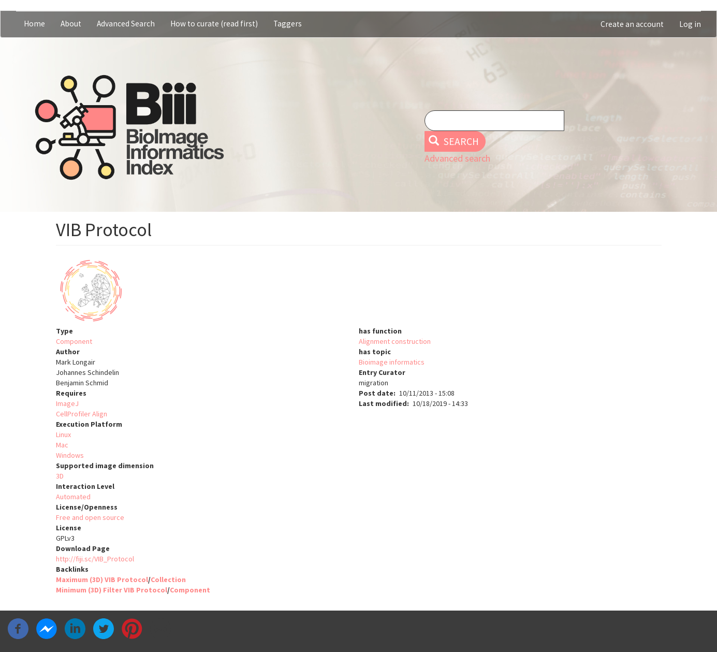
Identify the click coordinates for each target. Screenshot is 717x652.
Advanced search (457, 158)
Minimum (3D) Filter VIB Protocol (111, 590)
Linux (63, 434)
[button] (359, 291)
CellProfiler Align (81, 413)
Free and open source (90, 517)
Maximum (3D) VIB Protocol (102, 579)
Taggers (287, 23)
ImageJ (67, 403)
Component (74, 341)
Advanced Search (126, 23)
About (71, 23)
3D (60, 476)
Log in (690, 24)
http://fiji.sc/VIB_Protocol (95, 558)
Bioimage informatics (392, 362)
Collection (168, 579)
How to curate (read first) (214, 23)
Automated (73, 496)
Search (454, 141)
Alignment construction (395, 341)
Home (34, 23)
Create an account (632, 24)
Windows (70, 455)
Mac (62, 445)
